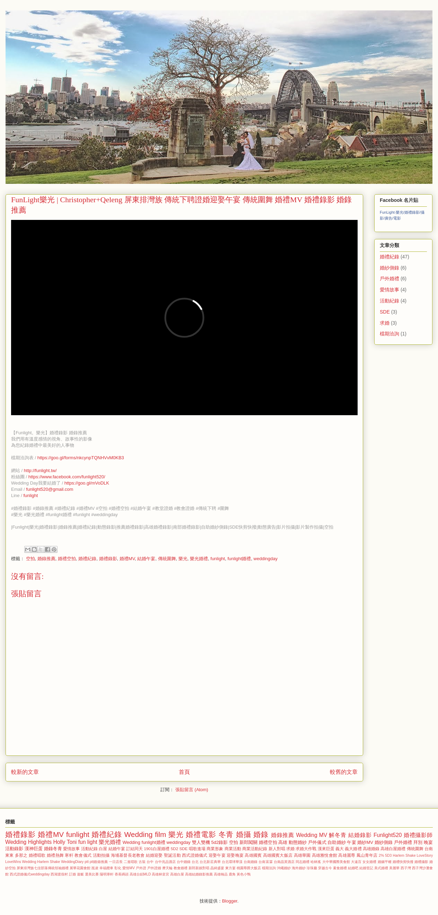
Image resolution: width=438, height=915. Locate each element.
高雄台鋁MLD (140, 874)
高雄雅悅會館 (324, 855)
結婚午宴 (146, 558)
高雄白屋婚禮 (392, 848)
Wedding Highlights (28, 842)
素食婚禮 (340, 868)
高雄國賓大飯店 (277, 855)
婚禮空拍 (67, 558)
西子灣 (406, 868)
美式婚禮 (381, 868)
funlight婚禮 (239, 558)
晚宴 (428, 842)
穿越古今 (325, 868)
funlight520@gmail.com (49, 489)
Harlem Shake (404, 855)
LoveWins (13, 862)
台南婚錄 (250, 862)
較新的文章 (25, 772)
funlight (30, 495)
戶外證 (141, 868)
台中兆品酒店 (165, 862)
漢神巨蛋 (34, 848)
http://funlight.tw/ (40, 470)
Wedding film (145, 834)
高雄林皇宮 (160, 874)
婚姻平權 (385, 862)
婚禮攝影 (421, 862)
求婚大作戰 (306, 848)
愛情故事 (389, 289)
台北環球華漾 (232, 862)
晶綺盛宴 (217, 868)
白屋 (103, 848)
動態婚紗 (298, 842)
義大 (339, 848)
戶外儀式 (317, 842)
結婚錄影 (359, 835)
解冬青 (338, 835)
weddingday (266, 558)
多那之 (21, 855)
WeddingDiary (72, 862)
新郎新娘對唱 (199, 868)
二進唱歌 (131, 862)
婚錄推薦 (46, 558)
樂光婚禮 (199, 558)
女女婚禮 (369, 862)
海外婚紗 (299, 868)
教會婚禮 (180, 868)
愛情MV (128, 868)
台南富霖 (265, 862)
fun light (87, 842)
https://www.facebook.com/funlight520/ (66, 476)
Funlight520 (388, 835)
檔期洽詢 (389, 333)
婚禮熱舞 (55, 855)
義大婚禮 (353, 848)
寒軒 (69, 855)
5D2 (174, 848)
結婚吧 (353, 868)
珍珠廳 (312, 868)
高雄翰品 (221, 874)
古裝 (142, 862)
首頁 (184, 772)
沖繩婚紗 (284, 868)
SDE (385, 312)
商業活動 (233, 848)
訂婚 (72, 874)
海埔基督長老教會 (128, 855)
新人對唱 (277, 848)
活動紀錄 (389, 300)
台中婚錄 (184, 862)
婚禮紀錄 (87, 558)
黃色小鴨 (244, 874)
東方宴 (230, 868)
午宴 (351, 842)
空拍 (30, 558)
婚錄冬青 (53, 848)
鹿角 (232, 874)
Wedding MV (311, 835)
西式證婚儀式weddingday (30, 874)
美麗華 (394, 868)
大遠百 (356, 862)
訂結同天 (134, 848)
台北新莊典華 (210, 862)
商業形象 (215, 848)
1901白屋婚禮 (156, 848)
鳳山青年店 (367, 855)
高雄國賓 (253, 855)
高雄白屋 (177, 874)
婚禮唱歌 (37, 855)
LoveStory (425, 855)
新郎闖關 (248, 842)
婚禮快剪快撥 (403, 862)
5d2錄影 (219, 842)
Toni (72, 842)
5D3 (388, 855)
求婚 (384, 323)
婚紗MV (365, 842)
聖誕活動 (172, 855)
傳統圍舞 (167, 558)
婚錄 (261, 834)
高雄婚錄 (371, 848)
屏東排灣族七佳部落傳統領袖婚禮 (43, 868)
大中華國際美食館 (336, 862)
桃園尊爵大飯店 (249, 868)
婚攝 (243, 834)
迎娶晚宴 (235, 855)
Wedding (131, 842)
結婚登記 (366, 868)
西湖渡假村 (59, 874)
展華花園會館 (80, 868)
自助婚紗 (336, 842)
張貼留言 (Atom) (191, 789)
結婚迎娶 (154, 855)
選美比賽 (92, 874)
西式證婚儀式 (194, 855)
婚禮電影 (201, 834)
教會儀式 (83, 855)
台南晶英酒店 (284, 862)
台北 (195, 862)
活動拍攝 (101, 855)
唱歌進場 (197, 848)
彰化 (117, 868)
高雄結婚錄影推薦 (199, 874)
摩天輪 (167, 868)
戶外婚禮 (389, 278)
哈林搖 (315, 862)
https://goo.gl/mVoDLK (86, 483)
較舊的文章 (344, 772)
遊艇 (80, 874)
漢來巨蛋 (326, 848)
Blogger (229, 901)
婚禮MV (127, 558)
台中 (150, 862)
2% (381, 855)
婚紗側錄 (389, 268)
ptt (87, 862)
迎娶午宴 (217, 855)
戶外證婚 (154, 868)
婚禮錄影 (108, 558)
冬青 (226, 834)
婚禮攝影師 (418, 835)
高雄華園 (302, 855)
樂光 (182, 558)
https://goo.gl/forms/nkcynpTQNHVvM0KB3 (80, 457)
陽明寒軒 (107, 874)
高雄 (282, 842)
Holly (59, 842)
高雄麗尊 (346, 855)
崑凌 (94, 868)
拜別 (417, 842)
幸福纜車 (106, 868)
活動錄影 (14, 848)
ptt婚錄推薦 (99, 862)
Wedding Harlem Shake (41, 862)
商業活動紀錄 (254, 848)
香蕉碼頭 (122, 874)
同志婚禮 (302, 862)
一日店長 (116, 862)
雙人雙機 (201, 842)
